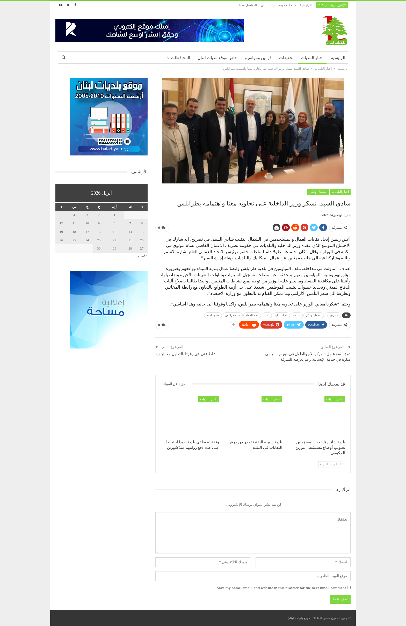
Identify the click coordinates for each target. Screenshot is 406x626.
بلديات (296, 315)
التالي (324, 464)
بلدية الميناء (252, 315)
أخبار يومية (333, 315)
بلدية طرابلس (232, 315)
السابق (338, 464)
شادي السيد (213, 315)
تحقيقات (286, 57)
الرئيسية (306, 5)
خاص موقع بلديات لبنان (217, 57)
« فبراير (142, 255)
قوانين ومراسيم (258, 57)
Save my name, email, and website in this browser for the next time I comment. (281, 588)
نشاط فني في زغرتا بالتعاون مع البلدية (186, 354)
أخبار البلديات (312, 57)
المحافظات (180, 57)
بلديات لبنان (281, 315)
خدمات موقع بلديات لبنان (278, 5)
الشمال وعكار (318, 192)
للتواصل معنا (248, 5)
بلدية (266, 315)
